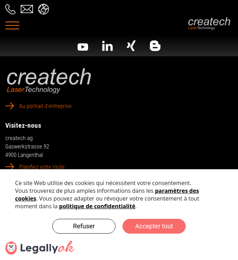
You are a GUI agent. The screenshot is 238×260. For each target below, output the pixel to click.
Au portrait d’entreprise (45, 106)
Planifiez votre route (42, 167)
